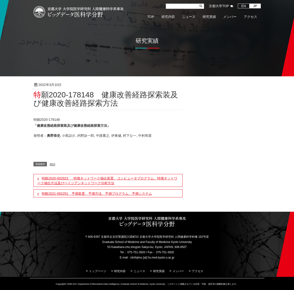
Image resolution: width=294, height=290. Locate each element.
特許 (77, 85)
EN (243, 6)
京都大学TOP (219, 6)
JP (255, 6)
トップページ (97, 271)
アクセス (197, 271)
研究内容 (120, 271)
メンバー (178, 271)
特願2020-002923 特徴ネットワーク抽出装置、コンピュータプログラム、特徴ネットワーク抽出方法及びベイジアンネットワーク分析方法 (107, 180)
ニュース (139, 271)
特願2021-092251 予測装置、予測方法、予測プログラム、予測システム (97, 193)
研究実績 (159, 271)
